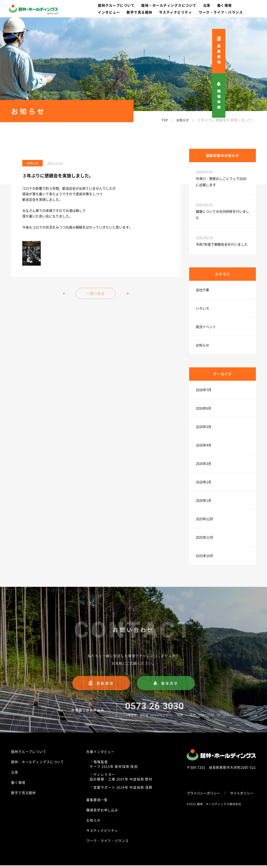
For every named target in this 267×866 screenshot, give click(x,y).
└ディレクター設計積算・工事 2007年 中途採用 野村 (121, 777)
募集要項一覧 (97, 800)
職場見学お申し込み (102, 810)
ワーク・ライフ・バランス (108, 841)
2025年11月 (204, 537)
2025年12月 (204, 518)
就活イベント (206, 326)
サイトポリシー (241, 792)
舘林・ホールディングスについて (37, 762)
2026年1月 (203, 500)
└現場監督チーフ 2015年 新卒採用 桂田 (114, 764)
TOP (162, 119)
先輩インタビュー (101, 752)
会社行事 (202, 289)
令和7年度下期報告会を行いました (222, 244)
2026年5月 (203, 426)
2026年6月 (203, 408)
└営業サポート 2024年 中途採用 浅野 (121, 788)
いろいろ (202, 308)
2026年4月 (203, 445)
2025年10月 (204, 555)
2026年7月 (203, 389)
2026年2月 (203, 482)
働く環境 (18, 783)
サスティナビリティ (102, 831)
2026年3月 (203, 463)
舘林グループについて (29, 752)
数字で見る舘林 (23, 793)
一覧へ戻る (96, 293)
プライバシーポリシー (203, 792)
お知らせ (181, 119)
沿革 (14, 772)
